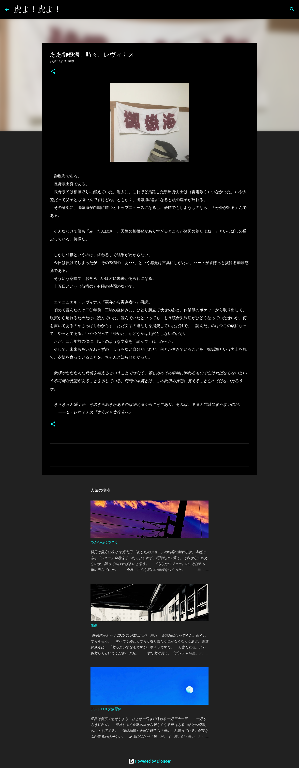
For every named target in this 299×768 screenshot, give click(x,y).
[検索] (68, 9)
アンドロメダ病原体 (105, 709)
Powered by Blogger (149, 761)
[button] (53, 71)
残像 (93, 625)
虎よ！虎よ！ (37, 8)
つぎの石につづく (104, 542)
